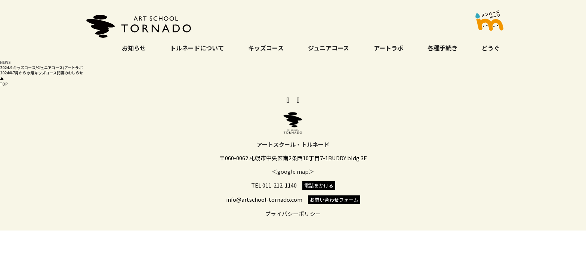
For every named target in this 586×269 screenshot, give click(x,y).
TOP (3, 81)
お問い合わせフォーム (334, 199)
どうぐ (491, 47)
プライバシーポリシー (293, 213)
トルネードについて (197, 47)
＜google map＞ (293, 171)
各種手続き (442, 47)
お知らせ (134, 47)
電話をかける (318, 185)
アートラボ (388, 47)
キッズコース (266, 47)
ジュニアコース (328, 47)
